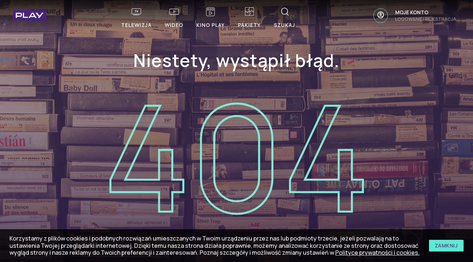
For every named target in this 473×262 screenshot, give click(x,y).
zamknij (446, 245)
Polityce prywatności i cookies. (377, 253)
